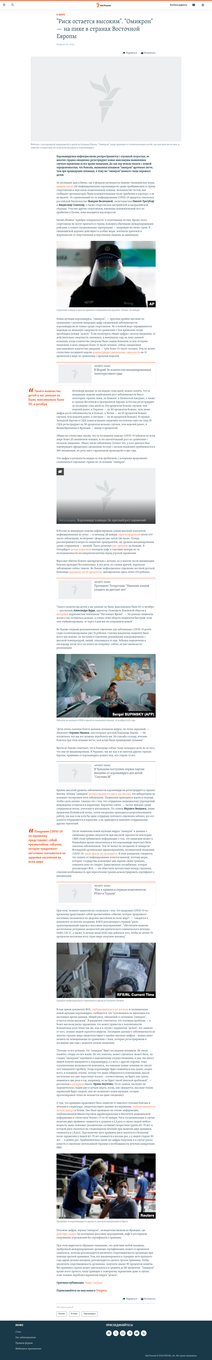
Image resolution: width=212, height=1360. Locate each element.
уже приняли (120, 546)
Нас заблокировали (25, 1337)
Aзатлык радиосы (178, 5)
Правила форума (24, 1343)
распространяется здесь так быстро (109, 794)
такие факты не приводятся (101, 853)
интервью (62, 614)
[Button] (130, 53)
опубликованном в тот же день (110, 1009)
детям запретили (80, 549)
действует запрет (66, 1234)
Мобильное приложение (28, 1349)
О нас (18, 1332)
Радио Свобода (93, 1283)
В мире (60, 14)
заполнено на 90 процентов (85, 572)
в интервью (77, 1084)
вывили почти (64, 186)
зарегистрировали (129, 534)
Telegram (101, 1290)
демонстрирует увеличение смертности (116, 352)
